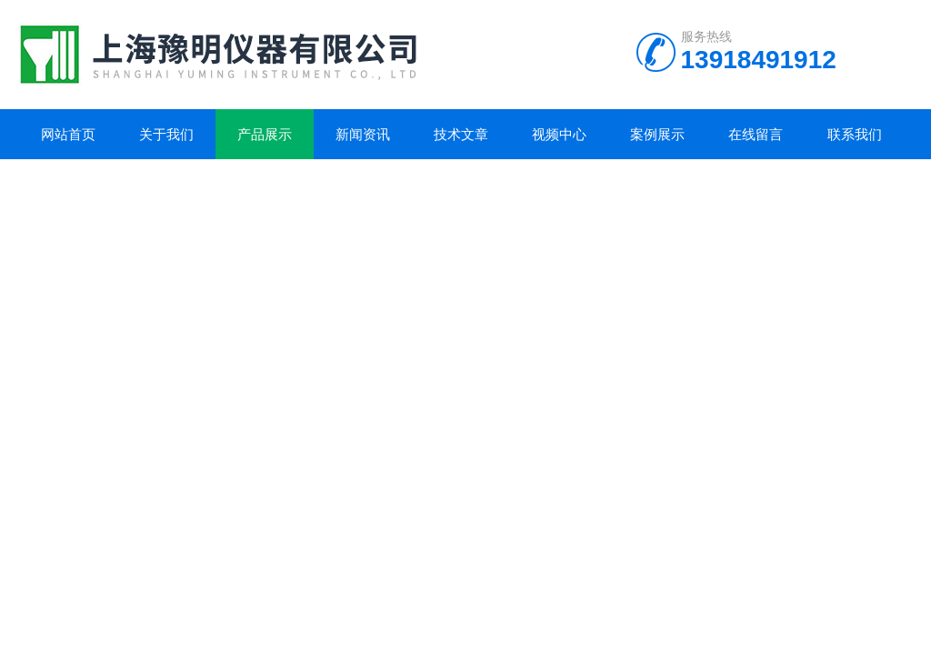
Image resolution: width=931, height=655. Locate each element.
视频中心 (559, 134)
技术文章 (461, 134)
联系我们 (854, 134)
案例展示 (657, 134)
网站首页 (68, 134)
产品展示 (264, 134)
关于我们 (166, 134)
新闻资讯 (362, 134)
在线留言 (755, 134)
